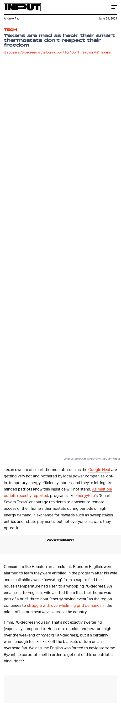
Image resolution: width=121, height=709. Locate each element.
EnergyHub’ (85, 495)
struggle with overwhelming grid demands (64, 605)
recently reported (32, 495)
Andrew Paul (12, 18)
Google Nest (99, 469)
